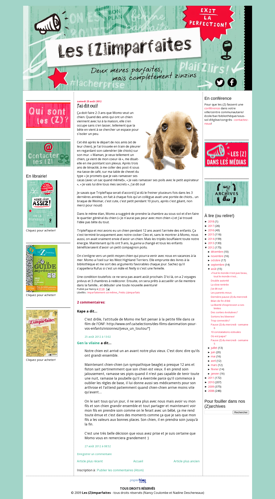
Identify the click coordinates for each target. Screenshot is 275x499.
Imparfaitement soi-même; (102, 292)
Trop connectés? (220, 320)
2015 (211, 234)
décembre (217, 251)
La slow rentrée (220, 284)
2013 (211, 243)
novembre (217, 256)
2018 (211, 221)
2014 (211, 239)
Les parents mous (221, 292)
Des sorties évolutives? (224, 312)
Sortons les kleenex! (223, 316)
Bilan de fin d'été (220, 301)
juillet (214, 348)
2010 (211, 382)
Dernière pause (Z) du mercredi (229, 297)
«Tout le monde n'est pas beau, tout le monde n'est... (229, 274)
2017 (211, 226)
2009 (211, 386)
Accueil (138, 461)
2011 (211, 378)
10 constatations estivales (226, 332)
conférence (212, 108)
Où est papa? (218, 336)
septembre (217, 264)
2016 (211, 230)
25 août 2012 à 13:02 (98, 336)
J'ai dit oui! (87, 106)
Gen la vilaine (88, 343)
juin (213, 352)
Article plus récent (90, 461)
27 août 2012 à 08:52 (98, 446)
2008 (211, 391)
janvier (215, 373)
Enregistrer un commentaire (94, 454)
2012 (211, 247)
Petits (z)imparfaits (129, 292)
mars (214, 365)
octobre (215, 260)
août (214, 269)
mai (213, 356)
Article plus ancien (187, 461)
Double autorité (220, 280)
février (215, 369)
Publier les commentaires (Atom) (120, 470)
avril (213, 361)
